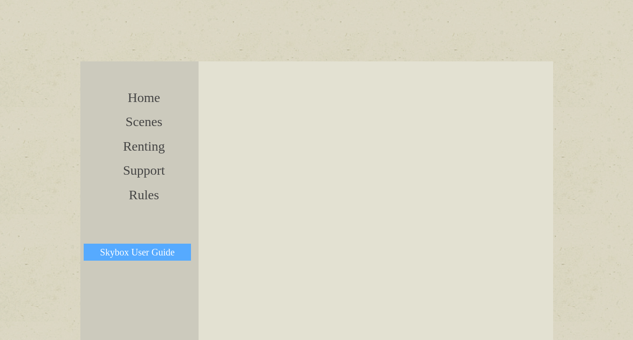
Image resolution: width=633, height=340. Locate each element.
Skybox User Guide (137, 252)
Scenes (144, 121)
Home (144, 97)
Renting (144, 146)
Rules (144, 194)
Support (144, 170)
